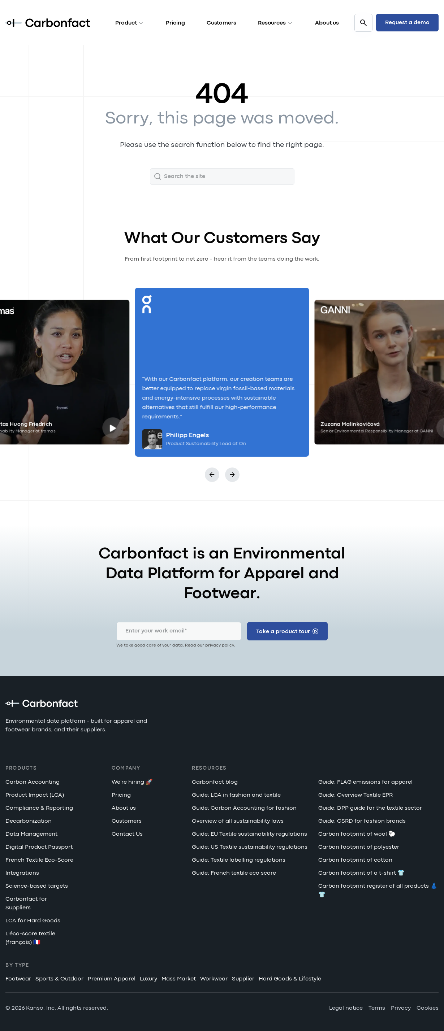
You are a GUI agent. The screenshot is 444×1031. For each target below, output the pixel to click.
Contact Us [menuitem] (127, 834)
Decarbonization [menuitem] (28, 821)
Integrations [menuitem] (22, 873)
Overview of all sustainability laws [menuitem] (238, 821)
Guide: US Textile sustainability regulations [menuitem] (249, 847)
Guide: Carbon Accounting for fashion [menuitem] (244, 808)
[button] (212, 474)
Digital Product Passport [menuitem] (39, 847)
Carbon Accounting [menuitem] (32, 782)
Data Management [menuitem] (31, 834)
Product (129, 23)
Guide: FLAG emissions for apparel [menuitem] (365, 782)
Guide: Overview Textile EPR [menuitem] (355, 795)
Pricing (175, 23)
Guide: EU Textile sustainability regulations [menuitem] (249, 834)
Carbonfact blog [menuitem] (215, 782)
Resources (275, 23)
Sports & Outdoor (59, 979)
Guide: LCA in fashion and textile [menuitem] (236, 795)
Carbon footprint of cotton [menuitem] (355, 860)
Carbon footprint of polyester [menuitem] (358, 847)
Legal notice (346, 1008)
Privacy (401, 1008)
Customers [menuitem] (127, 821)
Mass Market (178, 979)
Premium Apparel (111, 979)
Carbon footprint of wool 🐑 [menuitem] (357, 834)
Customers (221, 23)
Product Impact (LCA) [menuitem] (34, 795)
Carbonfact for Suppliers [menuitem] (26, 904)
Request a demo (407, 22)
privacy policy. (220, 645)
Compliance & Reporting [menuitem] (39, 808)
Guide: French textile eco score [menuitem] (234, 873)
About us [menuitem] (124, 808)
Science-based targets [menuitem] (36, 886)
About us (327, 23)
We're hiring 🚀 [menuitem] (132, 782)
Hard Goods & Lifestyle (290, 979)
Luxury (148, 979)
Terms (376, 1008)
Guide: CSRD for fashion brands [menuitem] (362, 821)
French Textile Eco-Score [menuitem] (39, 860)
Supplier (243, 979)
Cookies (428, 1008)
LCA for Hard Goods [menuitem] (32, 921)
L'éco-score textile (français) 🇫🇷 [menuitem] (30, 938)
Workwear (214, 979)
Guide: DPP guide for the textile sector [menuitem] (370, 808)
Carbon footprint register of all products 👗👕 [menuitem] (377, 891)
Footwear (18, 979)
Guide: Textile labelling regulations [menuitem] (238, 860)
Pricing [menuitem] (121, 795)
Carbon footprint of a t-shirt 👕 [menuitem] (361, 873)
